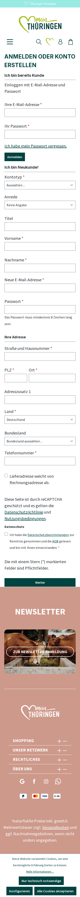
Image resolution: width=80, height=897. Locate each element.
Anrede (10, 196)
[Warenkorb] (70, 41)
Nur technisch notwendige (41, 881)
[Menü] (10, 41)
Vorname (13, 238)
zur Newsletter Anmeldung (40, 651)
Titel (8, 218)
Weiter (40, 582)
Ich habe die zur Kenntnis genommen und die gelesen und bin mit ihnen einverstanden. (42, 541)
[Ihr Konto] (60, 41)
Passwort (13, 301)
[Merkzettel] (49, 41)
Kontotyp (14, 177)
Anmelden (14, 157)
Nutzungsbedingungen (25, 518)
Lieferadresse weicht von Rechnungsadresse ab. (32, 479)
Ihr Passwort (16, 126)
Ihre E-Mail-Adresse (23, 104)
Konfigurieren (19, 891)
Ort (33, 370)
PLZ (9, 370)
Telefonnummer (20, 452)
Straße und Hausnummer (28, 348)
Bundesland (15, 433)
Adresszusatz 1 (17, 391)
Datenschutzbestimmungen (48, 535)
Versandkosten (55, 827)
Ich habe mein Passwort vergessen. (35, 146)
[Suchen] (39, 41)
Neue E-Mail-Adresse (24, 279)
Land (10, 411)
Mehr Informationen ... (40, 871)
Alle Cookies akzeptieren (55, 891)
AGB (55, 541)
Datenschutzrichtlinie (23, 512)
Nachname (15, 259)
